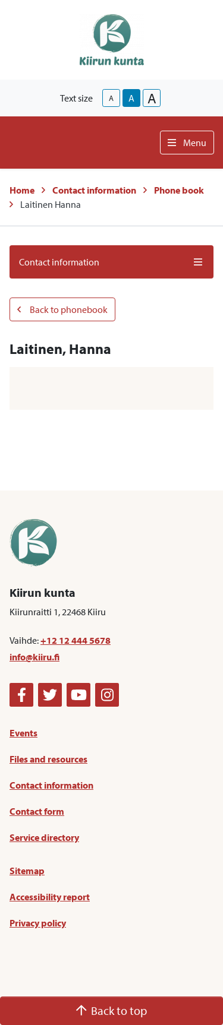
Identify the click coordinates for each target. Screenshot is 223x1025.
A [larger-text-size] (151, 98)
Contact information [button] (111, 262)
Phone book (179, 190)
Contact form (37, 811)
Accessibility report (50, 897)
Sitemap (27, 871)
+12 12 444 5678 (75, 640)
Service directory (44, 837)
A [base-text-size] (131, 98)
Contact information (94, 190)
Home (22, 190)
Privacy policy (38, 923)
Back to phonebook (62, 309)
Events (23, 733)
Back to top (111, 1010)
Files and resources (48, 759)
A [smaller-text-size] (111, 98)
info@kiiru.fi (34, 657)
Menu (187, 142)
